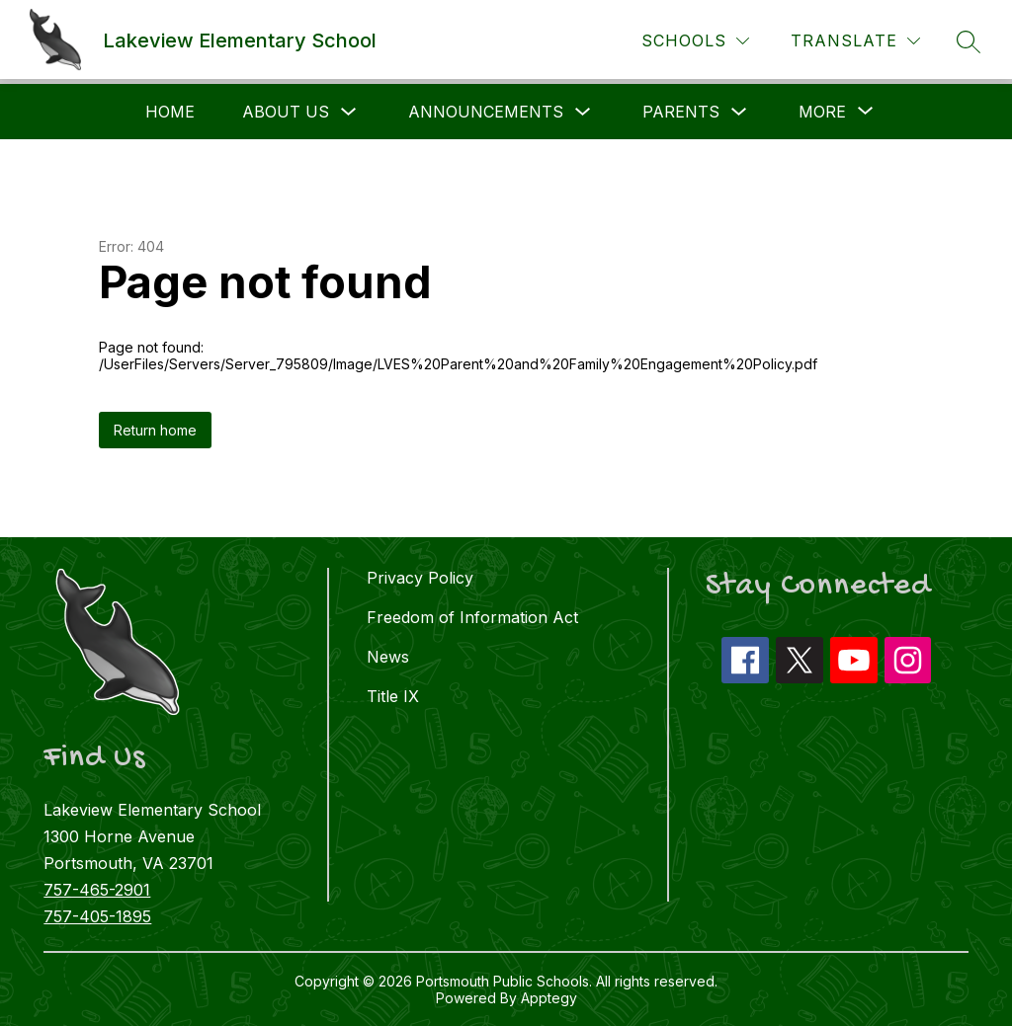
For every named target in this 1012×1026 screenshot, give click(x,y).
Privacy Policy (420, 578)
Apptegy (549, 997)
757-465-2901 (96, 890)
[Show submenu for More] (822, 111)
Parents (680, 111)
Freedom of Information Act (472, 617)
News (388, 657)
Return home (155, 430)
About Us (285, 111)
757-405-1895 (97, 916)
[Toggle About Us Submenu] (349, 112)
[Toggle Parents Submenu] (739, 112)
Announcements (485, 111)
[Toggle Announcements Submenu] (583, 112)
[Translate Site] (855, 41)
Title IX (393, 696)
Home (170, 111)
